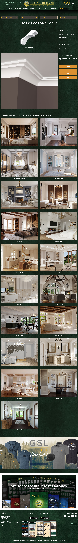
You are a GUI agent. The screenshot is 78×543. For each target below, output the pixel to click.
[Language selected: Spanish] (74, 524)
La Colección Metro (65, 50)
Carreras (7, 4)
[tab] (15, 9)
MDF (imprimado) (64, 36)
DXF (68, 73)
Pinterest (72, 516)
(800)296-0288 (6, 524)
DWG (68, 70)
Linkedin (69, 516)
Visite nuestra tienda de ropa (39, 463)
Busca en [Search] (73, 4)
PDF (68, 77)
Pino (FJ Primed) (63, 37)
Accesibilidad (40, 540)
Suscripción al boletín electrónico (12, 2)
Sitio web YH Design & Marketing (58, 540)
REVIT (68, 66)
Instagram (65, 516)
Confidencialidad (46, 540)
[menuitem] (67, 3)
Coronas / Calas (64, 44)
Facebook (76, 516)
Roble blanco (63, 39)
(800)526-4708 (6, 517)
